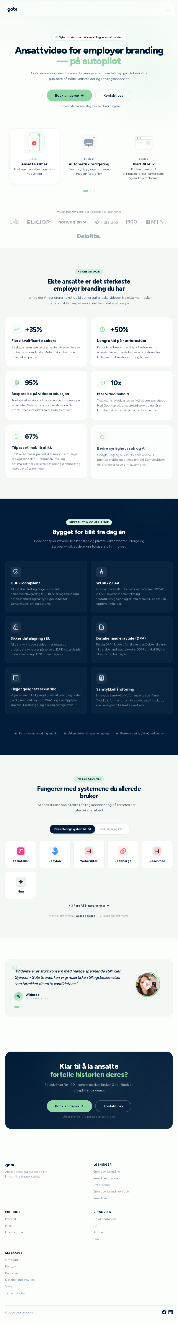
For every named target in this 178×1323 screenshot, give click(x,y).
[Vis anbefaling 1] (17, 1011)
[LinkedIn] (170, 1312)
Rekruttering (102, 1198)
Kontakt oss (113, 95)
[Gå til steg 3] (94, 191)
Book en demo (69, 95)
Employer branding (106, 1171)
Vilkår (9, 1286)
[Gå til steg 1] (85, 191)
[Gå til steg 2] (91, 191)
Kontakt (10, 1266)
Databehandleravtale (19, 1280)
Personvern (12, 1273)
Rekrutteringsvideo (106, 1178)
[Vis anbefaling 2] (22, 1011)
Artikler (98, 1232)
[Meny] (168, 9)
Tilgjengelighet (15, 1293)
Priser (9, 1226)
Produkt (10, 1219)
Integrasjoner (14, 1232)
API (95, 1226)
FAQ (96, 1239)
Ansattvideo (102, 1185)
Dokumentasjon (104, 1219)
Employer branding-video (111, 1191)
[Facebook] (164, 1312)
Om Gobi (11, 1260)
